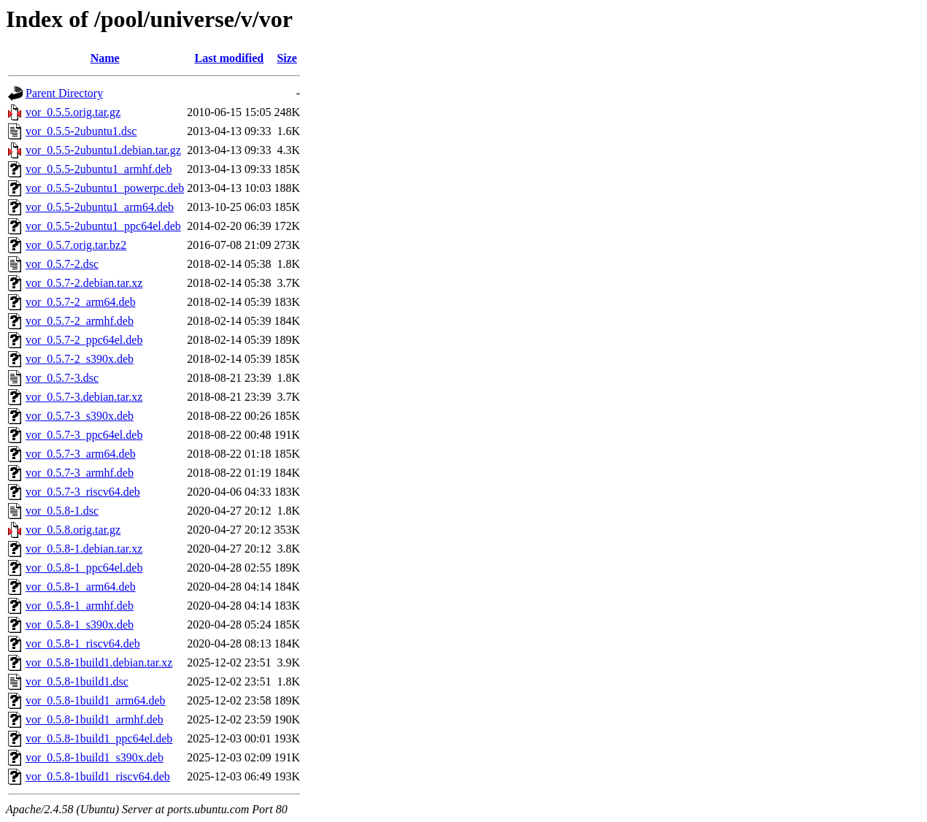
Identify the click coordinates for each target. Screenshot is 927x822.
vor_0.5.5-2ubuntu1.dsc (81, 131)
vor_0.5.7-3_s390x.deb (80, 416)
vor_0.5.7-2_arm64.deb (81, 302)
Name (105, 58)
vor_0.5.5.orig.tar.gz (73, 112)
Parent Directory (64, 93)
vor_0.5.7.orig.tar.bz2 (76, 245)
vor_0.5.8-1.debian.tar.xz (84, 548)
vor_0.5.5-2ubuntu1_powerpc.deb (105, 188)
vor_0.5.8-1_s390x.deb (80, 624)
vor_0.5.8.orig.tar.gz (73, 529)
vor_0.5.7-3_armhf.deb (80, 472)
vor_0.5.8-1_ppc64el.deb (84, 567)
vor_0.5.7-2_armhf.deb (80, 321)
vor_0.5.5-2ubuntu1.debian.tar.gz (103, 150)
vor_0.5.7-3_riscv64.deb (83, 491)
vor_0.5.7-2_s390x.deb (80, 359)
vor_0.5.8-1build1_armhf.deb (95, 719)
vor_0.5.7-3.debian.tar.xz (84, 397)
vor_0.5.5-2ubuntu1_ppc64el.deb (103, 226)
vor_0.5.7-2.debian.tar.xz (84, 283)
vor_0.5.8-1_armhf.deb (80, 605)
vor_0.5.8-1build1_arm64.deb (96, 700)
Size (287, 58)
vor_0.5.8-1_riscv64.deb (83, 643)
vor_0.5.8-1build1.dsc (77, 681)
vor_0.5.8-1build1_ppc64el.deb (99, 738)
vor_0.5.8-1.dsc (62, 510)
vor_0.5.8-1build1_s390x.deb (95, 757)
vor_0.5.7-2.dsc (62, 264)
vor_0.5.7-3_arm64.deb (81, 454)
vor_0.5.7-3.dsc (62, 378)
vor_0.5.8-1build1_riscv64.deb (98, 776)
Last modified (229, 58)
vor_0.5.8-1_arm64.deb (81, 586)
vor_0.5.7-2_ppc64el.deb (84, 340)
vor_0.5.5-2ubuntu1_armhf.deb (99, 169)
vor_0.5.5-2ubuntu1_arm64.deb (100, 207)
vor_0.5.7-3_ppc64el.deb (84, 435)
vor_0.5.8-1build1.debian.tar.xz (99, 662)
